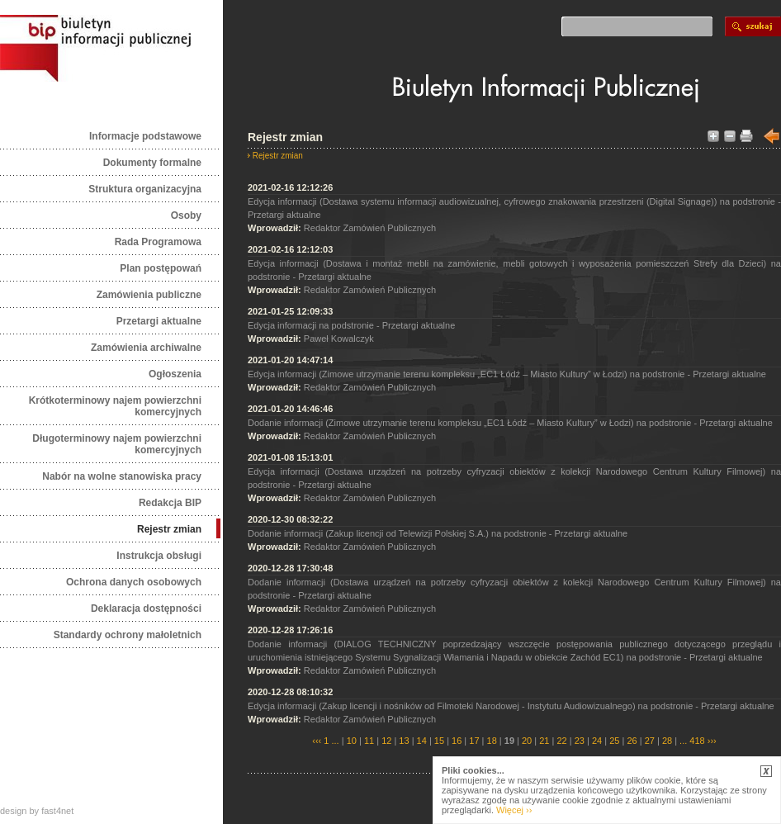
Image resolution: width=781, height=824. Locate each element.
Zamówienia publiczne (149, 295)
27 (650, 741)
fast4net (57, 811)
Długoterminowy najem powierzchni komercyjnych (116, 444)
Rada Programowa (158, 242)
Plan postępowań (160, 268)
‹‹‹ (316, 741)
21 (544, 741)
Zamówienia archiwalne (146, 347)
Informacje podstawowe (145, 136)
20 (527, 741)
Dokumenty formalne (152, 162)
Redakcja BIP (170, 503)
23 (580, 741)
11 (369, 741)
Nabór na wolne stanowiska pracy (121, 476)
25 (614, 741)
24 (597, 741)
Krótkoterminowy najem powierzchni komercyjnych (115, 406)
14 (422, 741)
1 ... (331, 741)
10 (352, 741)
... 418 (692, 741)
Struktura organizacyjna (144, 189)
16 (457, 741)
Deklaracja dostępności (146, 608)
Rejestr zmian (169, 529)
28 (667, 741)
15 (439, 741)
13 (404, 741)
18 (492, 741)
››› (711, 741)
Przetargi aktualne (158, 321)
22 (561, 741)
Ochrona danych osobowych (133, 582)
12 (386, 741)
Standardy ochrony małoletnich (127, 635)
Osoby (186, 215)
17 (474, 741)
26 (632, 741)
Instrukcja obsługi (158, 555)
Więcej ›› (514, 810)
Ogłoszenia (175, 374)
